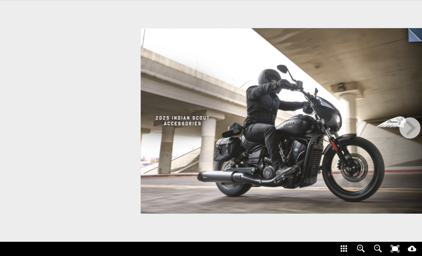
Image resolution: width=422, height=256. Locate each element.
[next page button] (410, 128)
